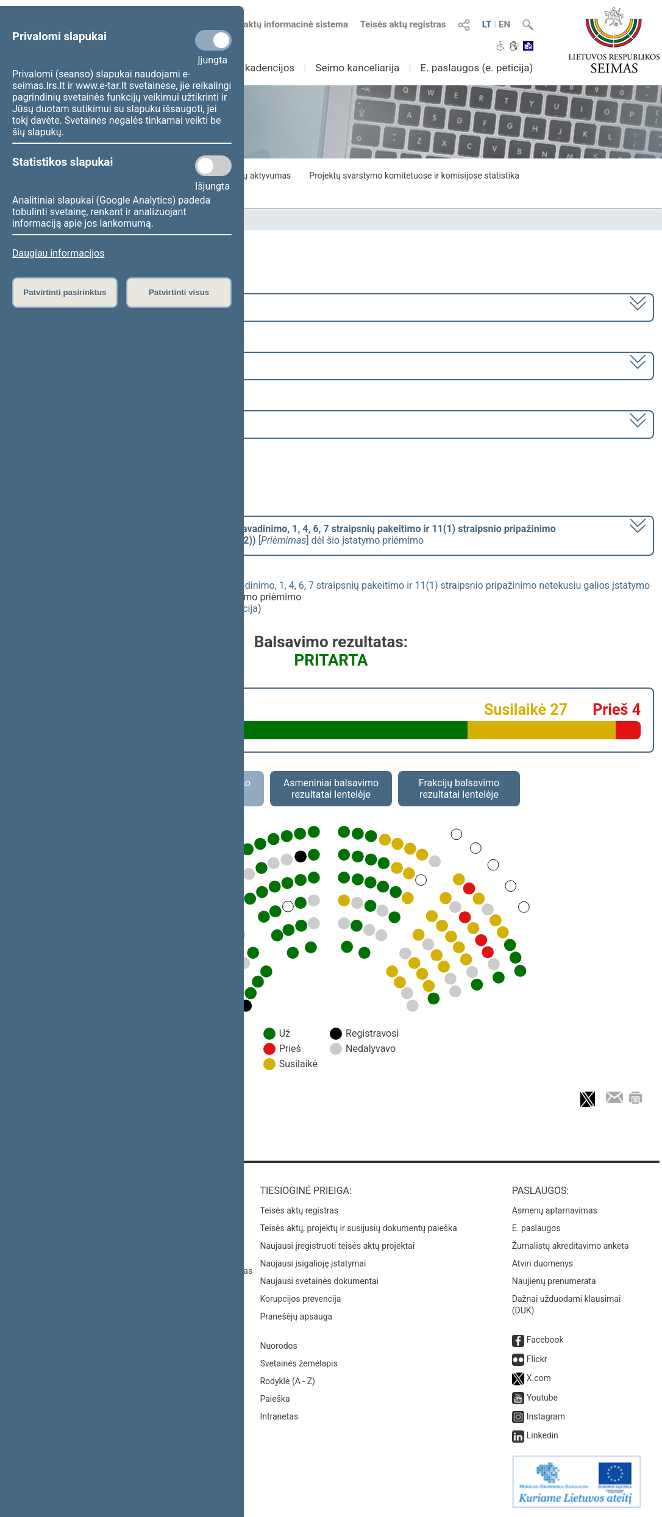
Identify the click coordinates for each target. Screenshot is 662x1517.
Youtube (542, 1397)
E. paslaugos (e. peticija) (476, 68)
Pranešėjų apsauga (296, 1316)
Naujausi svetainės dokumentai (319, 1281)
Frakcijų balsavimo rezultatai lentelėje (459, 788)
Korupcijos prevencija (300, 1299)
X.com (539, 1378)
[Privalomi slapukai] (213, 40)
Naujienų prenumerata (554, 1281)
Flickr (537, 1359)
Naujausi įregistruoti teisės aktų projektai (337, 1246)
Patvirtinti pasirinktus (64, 292)
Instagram (546, 1416)
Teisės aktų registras (403, 24)
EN (504, 24)
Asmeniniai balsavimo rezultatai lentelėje (331, 788)
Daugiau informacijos (58, 253)
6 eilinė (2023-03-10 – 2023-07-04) (90, 365)
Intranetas (279, 1416)
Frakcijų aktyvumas (254, 175)
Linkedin (542, 1435)
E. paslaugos (536, 1228)
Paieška (275, 1399)
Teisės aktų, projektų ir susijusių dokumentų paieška (358, 1228)
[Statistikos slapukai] (213, 165)
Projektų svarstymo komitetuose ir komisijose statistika (414, 175)
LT (487, 24)
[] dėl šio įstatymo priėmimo (285, 534)
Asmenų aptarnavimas (554, 1210)
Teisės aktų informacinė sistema (282, 24)
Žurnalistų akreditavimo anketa (570, 1246)
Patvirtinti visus (179, 292)
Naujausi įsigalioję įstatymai (313, 1263)
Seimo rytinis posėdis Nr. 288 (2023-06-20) (107, 423)
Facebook (545, 1340)
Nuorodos (278, 1346)
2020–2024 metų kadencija (74, 306)
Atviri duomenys (542, 1263)
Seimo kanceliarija (357, 68)
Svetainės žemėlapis (298, 1363)
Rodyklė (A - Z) (287, 1381)
